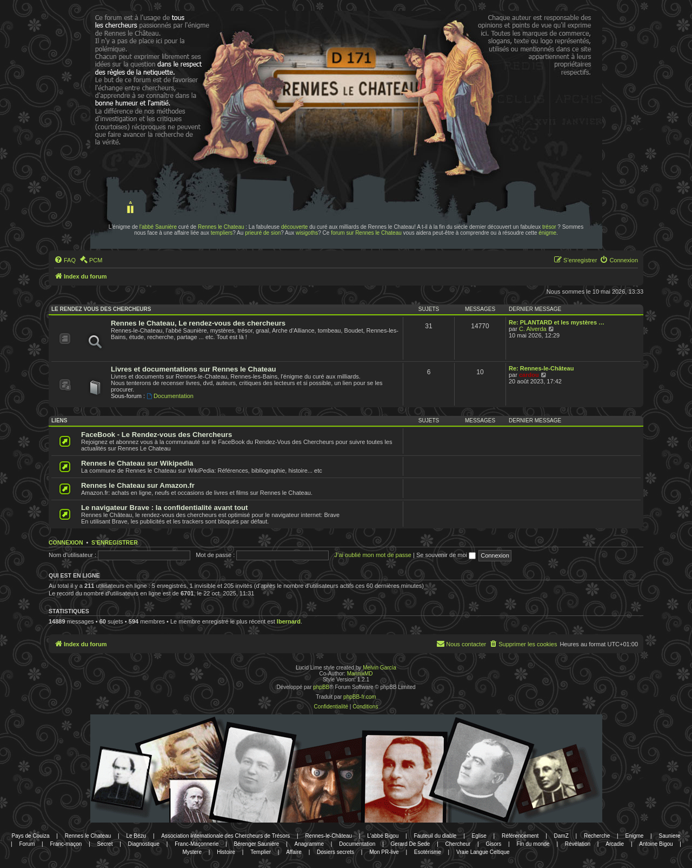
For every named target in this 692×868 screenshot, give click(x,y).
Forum (27, 844)
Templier (260, 852)
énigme (547, 233)
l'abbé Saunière (158, 227)
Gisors (493, 844)
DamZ (561, 836)
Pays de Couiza (30, 836)
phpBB (321, 687)
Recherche (597, 836)
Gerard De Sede (410, 844)
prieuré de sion (263, 233)
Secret (105, 844)
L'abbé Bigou (382, 836)
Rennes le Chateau (221, 227)
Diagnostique (143, 844)
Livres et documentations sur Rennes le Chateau (193, 369)
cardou (529, 375)
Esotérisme (427, 852)
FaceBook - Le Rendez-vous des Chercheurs (156, 434)
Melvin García (379, 668)
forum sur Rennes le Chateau (366, 233)
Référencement (520, 836)
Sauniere (670, 836)
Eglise (479, 836)
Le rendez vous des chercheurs (101, 309)
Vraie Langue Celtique (483, 852)
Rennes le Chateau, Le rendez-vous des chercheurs (198, 323)
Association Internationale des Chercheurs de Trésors (225, 836)
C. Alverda (533, 329)
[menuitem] (65, 260)
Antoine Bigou (656, 844)
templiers (222, 233)
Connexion (66, 542)
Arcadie (615, 844)
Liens (59, 420)
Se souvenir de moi (446, 555)
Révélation (577, 844)
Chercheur (458, 844)
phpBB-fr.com (359, 697)
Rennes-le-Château (328, 836)
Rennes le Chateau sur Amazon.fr (138, 485)
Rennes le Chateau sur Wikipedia (137, 463)
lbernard (289, 621)
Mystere (192, 852)
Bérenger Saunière (256, 844)
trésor (549, 227)
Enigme (634, 836)
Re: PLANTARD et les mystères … (556, 322)
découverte (294, 227)
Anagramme (309, 844)
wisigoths (307, 233)
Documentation (170, 396)
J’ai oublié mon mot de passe (372, 555)
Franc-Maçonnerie (196, 844)
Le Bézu (136, 836)
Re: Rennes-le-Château (541, 368)
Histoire (226, 852)
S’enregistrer (114, 542)
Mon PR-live (383, 852)
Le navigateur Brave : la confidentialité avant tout (164, 507)
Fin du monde (533, 844)
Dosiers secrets (335, 852)
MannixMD (360, 674)
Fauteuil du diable (435, 836)
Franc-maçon (66, 844)
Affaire (294, 852)
